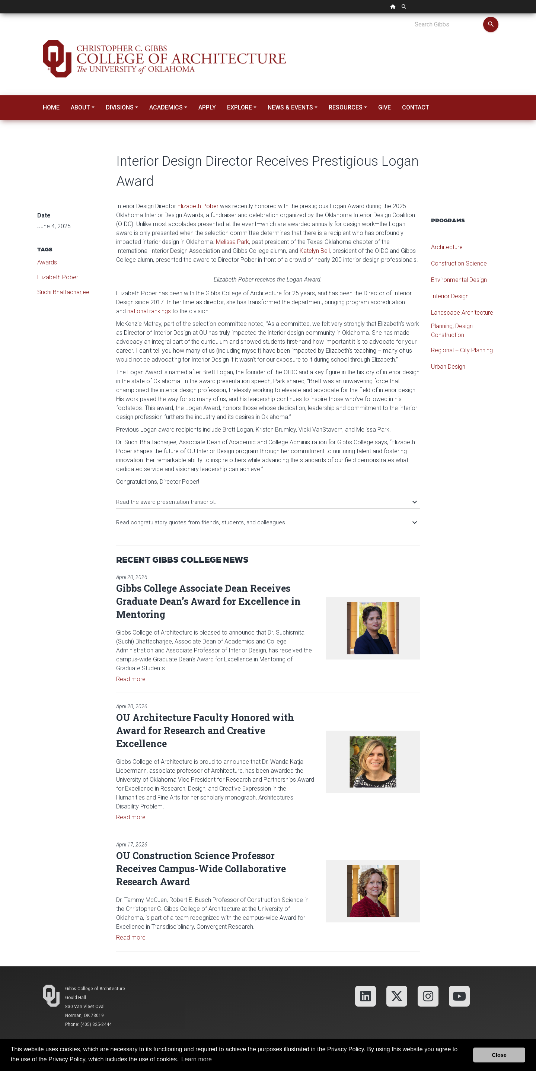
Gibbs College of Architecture (95, 988)
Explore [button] (239, 107)
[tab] (268, 498)
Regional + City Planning (462, 350)
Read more (131, 679)
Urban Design (448, 366)
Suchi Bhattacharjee (63, 292)
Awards (47, 262)
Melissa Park (232, 241)
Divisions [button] (120, 107)
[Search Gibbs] (449, 24)
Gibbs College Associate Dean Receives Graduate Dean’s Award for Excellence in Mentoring (208, 601)
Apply (207, 107)
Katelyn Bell (315, 250)
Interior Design (450, 296)
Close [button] (499, 1055)
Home (51, 107)
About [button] (80, 107)
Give (384, 107)
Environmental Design (459, 279)
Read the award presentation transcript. (266, 502)
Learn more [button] (196, 1059)
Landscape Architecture (462, 312)
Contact (415, 107)
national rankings (149, 311)
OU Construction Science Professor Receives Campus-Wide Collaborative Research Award (201, 868)
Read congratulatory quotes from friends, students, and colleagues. (266, 522)
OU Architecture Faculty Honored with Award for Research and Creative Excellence (205, 730)
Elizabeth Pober (57, 277)
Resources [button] (346, 107)
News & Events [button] (290, 107)
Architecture (447, 247)
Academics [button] (166, 107)
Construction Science (459, 263)
